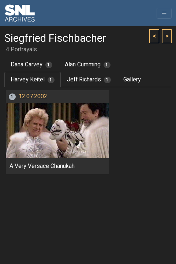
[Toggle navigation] (164, 13)
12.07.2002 (33, 96)
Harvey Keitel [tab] (33, 79)
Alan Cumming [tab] (88, 64)
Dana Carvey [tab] (31, 64)
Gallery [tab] (132, 79)
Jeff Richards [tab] (89, 79)
